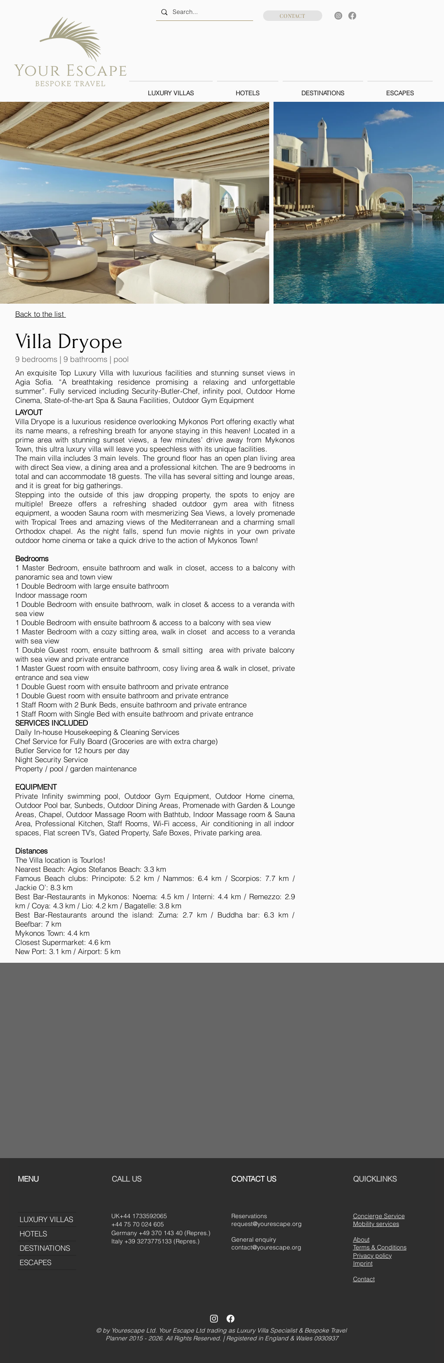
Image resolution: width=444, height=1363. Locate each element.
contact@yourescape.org (266, 1247)
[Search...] (204, 12)
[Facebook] (352, 16)
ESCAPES (35, 1262)
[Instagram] (338, 16)
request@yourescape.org (266, 1224)
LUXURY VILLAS (46, 1219)
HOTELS (33, 1233)
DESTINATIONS (45, 1247)
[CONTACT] (292, 15)
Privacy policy (372, 1255)
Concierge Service (379, 1216)
